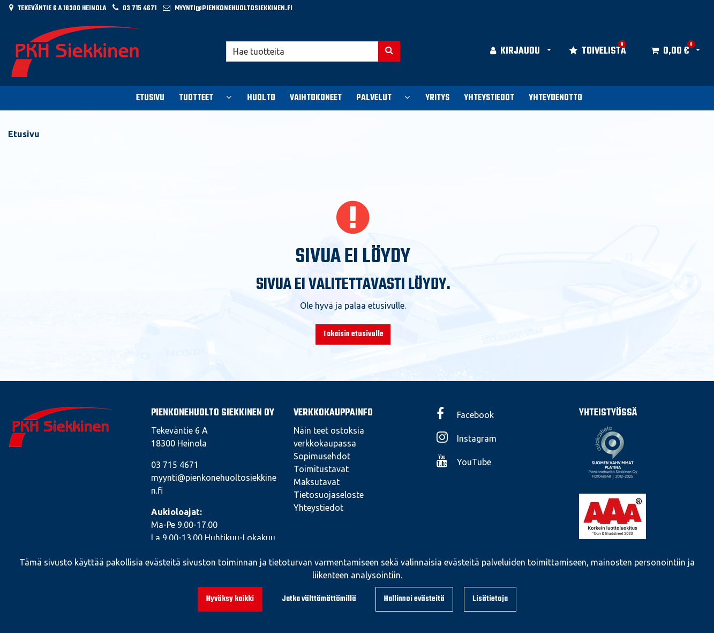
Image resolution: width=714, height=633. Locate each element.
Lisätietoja (490, 599)
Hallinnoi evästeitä (414, 599)
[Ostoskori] (670, 51)
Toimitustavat (321, 469)
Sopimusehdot (322, 456)
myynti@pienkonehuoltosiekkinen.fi (233, 8)
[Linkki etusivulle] (78, 51)
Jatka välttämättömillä (319, 599)
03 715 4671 (139, 8)
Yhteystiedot (318, 507)
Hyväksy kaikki (230, 599)
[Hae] (302, 51)
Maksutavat (317, 482)
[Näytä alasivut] (228, 97)
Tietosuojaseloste (329, 495)
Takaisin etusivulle (353, 334)
